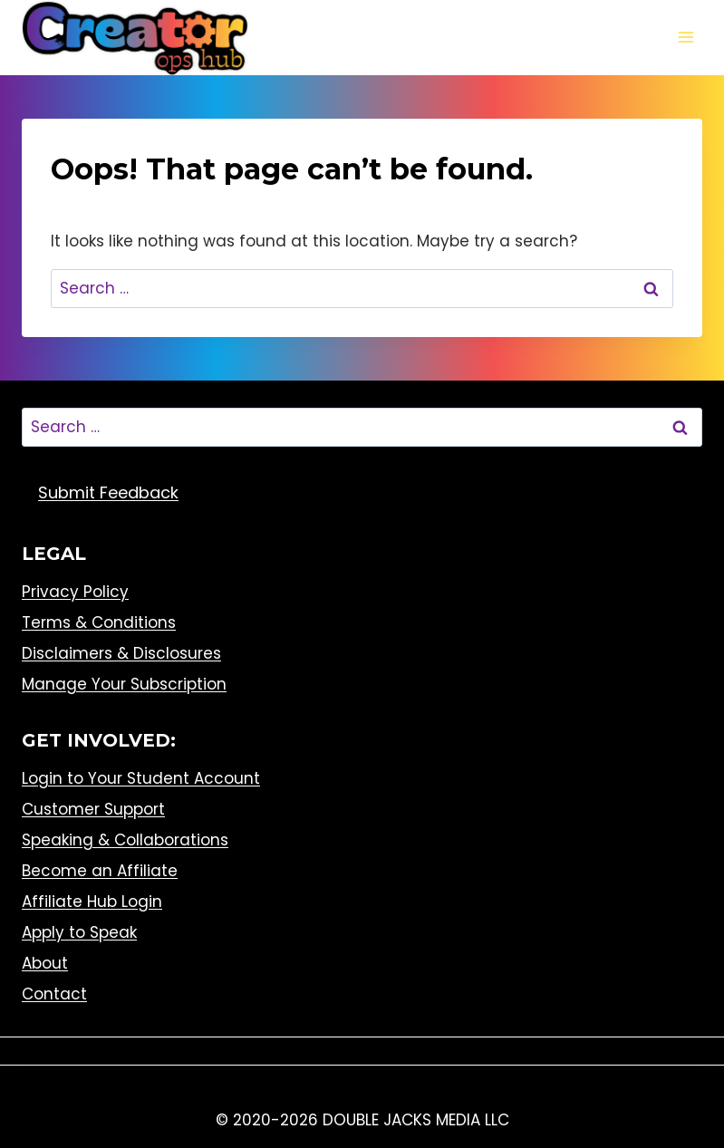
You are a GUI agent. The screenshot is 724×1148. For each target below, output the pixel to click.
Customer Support (93, 809)
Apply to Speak (79, 932)
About (45, 963)
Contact (54, 994)
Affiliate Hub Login (92, 901)
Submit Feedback (108, 492)
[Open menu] (685, 38)
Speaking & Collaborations (125, 840)
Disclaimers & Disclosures (121, 653)
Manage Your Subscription (124, 684)
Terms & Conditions (99, 622)
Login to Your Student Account (141, 778)
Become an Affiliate (100, 871)
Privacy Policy (75, 592)
